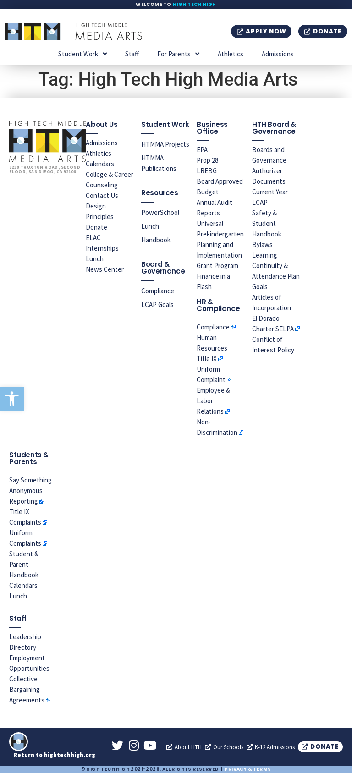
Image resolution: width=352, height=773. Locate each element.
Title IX (207, 358)
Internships (102, 248)
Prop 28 (207, 160)
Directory (22, 647)
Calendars (100, 163)
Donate (96, 227)
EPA (202, 149)
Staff (132, 53)
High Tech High (194, 4)
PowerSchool (160, 212)
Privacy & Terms (248, 769)
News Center (105, 269)
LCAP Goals (157, 304)
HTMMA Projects (165, 144)
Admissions (278, 53)
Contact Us (102, 195)
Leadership (25, 636)
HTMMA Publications (158, 163)
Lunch (95, 258)
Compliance (157, 290)
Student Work (82, 54)
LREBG (207, 170)
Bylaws (262, 244)
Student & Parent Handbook (23, 564)
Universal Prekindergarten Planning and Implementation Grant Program (220, 244)
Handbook (155, 240)
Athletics (230, 53)
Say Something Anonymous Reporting (30, 490)
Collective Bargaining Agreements (26, 689)
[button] (12, 399)
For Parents (178, 54)
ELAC (93, 237)
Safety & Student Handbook (266, 223)
